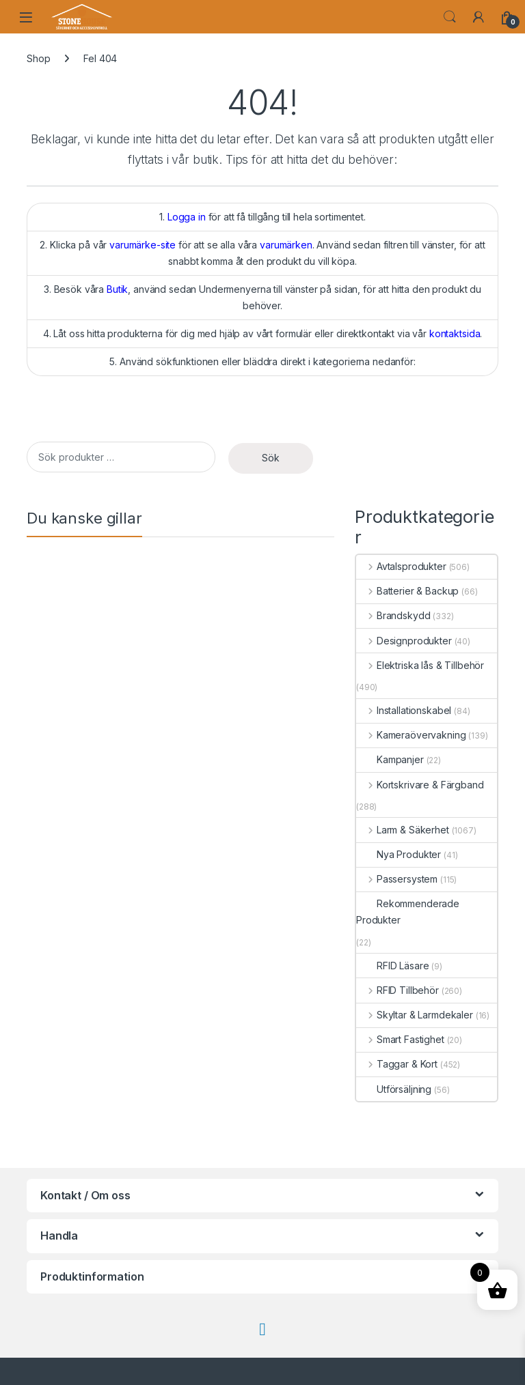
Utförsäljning (393, 1089)
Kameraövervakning (411, 735)
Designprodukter (404, 640)
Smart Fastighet (400, 1039)
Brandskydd (393, 615)
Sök (271, 457)
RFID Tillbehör (397, 990)
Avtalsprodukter (401, 566)
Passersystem (397, 879)
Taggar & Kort (397, 1064)
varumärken (286, 245)
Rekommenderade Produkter (407, 912)
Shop (38, 58)
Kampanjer (390, 759)
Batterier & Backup (407, 591)
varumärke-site (142, 245)
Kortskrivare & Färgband (420, 784)
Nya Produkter (398, 854)
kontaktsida (454, 333)
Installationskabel (403, 710)
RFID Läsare (392, 965)
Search (449, 17)
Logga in (186, 217)
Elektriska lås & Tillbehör (420, 665)
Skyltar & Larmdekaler (414, 1014)
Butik (117, 289)
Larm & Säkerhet (402, 830)
